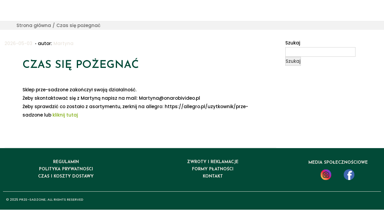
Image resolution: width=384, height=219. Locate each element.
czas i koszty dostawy (66, 176)
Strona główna (33, 25)
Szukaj (292, 43)
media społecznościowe (338, 162)
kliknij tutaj (65, 115)
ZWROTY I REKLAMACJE (212, 162)
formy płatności (212, 169)
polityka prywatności (66, 169)
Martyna (63, 43)
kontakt (213, 176)
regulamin (66, 162)
